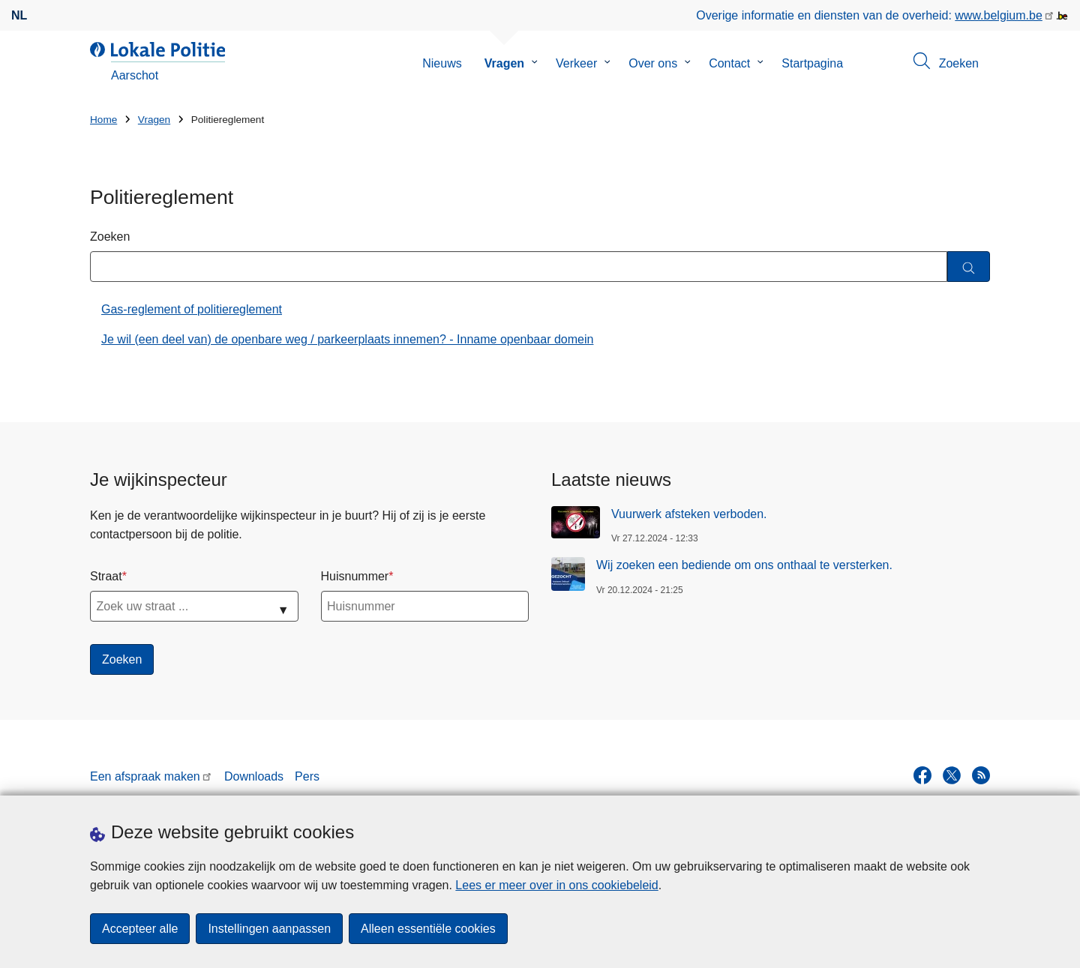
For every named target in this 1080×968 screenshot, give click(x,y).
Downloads (254, 776)
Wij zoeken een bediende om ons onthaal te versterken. (744, 565)
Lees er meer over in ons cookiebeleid (556, 885)
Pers (307, 776)
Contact (729, 63)
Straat (106, 576)
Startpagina (812, 63)
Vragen (504, 63)
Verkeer (576, 63)
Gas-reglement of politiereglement (191, 309)
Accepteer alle (140, 928)
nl (19, 15)
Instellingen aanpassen (269, 928)
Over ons (652, 63)
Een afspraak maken (145, 776)
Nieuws (441, 63)
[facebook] (923, 775)
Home (103, 119)
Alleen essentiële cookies (428, 928)
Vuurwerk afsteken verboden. (689, 514)
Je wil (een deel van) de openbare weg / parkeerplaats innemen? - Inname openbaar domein (347, 339)
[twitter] (952, 775)
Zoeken (110, 236)
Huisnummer (355, 576)
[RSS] (981, 775)
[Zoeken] (968, 266)
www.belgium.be (998, 15)
